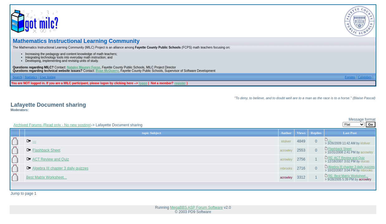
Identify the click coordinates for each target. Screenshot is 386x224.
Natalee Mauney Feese (83, 67)
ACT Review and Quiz (50, 159)
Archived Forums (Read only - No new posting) (52, 125)
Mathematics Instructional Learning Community (76, 41)
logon (143, 83)
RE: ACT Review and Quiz (346, 158)
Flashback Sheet (46, 150)
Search (17, 77)
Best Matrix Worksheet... (46, 177)
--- (34, 141)
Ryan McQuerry (107, 70)
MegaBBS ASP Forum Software (196, 207)
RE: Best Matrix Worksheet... (348, 176)
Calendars (365, 77)
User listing (47, 77)
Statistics (31, 77)
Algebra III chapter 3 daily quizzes (60, 168)
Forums (350, 77)
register (180, 83)
